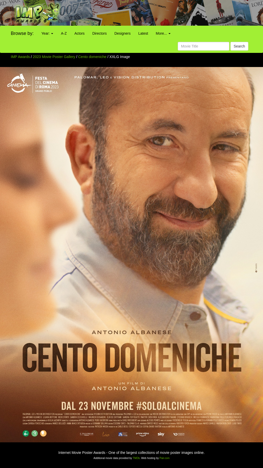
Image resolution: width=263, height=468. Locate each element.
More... (163, 33)
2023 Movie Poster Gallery (54, 57)
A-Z (64, 33)
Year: (47, 33)
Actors (79, 33)
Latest (143, 33)
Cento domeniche (93, 57)
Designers (122, 33)
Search (239, 46)
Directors (99, 33)
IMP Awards (20, 57)
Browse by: (22, 33)
